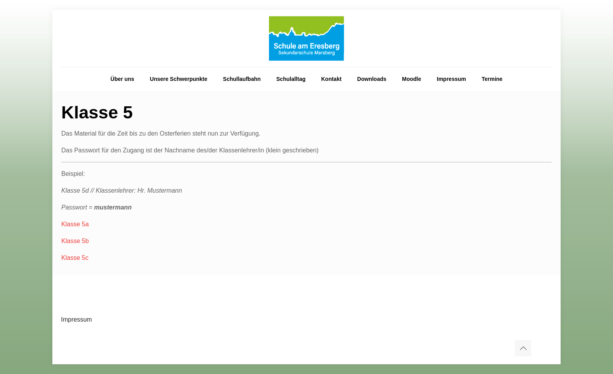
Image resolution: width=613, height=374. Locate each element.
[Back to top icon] (523, 348)
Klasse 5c (74, 257)
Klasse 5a (75, 224)
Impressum (76, 319)
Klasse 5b (75, 241)
